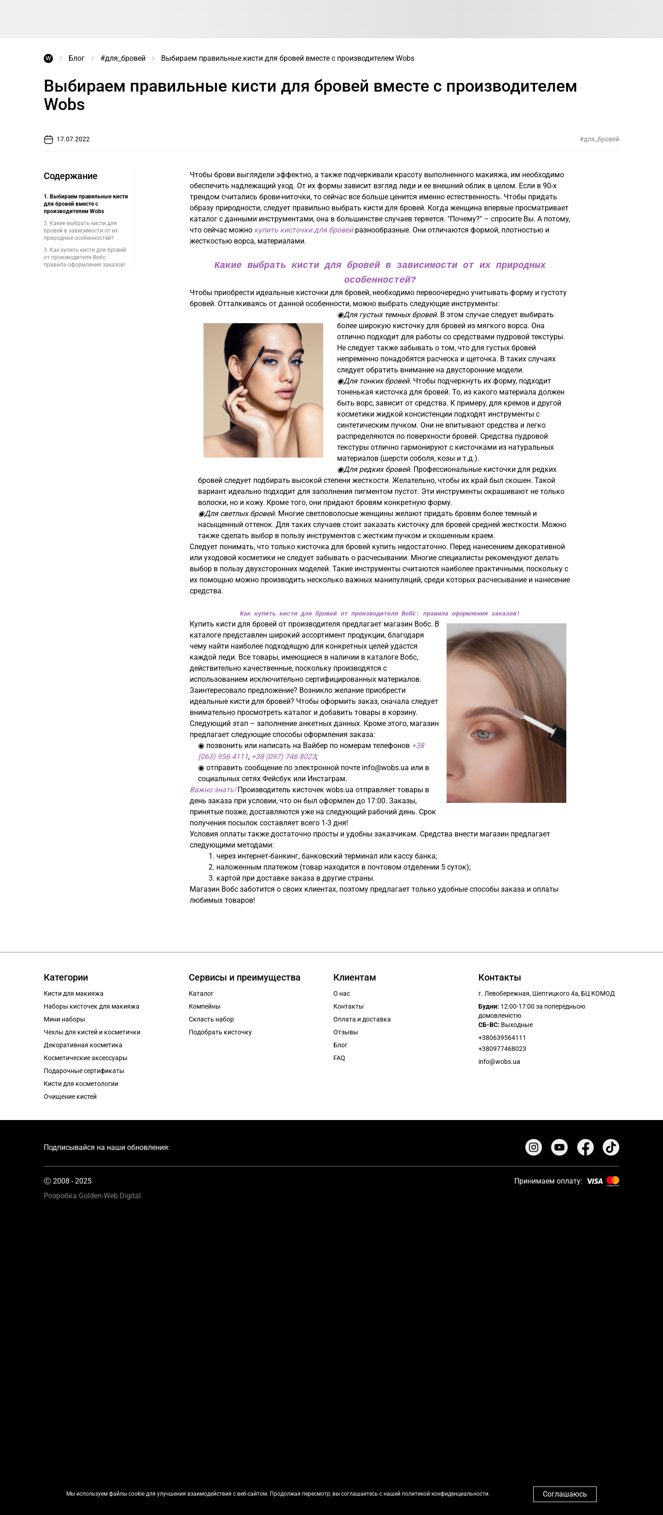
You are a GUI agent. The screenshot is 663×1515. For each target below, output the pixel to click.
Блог (77, 58)
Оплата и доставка (362, 1017)
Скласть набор (211, 1017)
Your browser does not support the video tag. (331, 1353)
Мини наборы (64, 1017)
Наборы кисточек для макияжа (92, 1004)
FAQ (339, 1056)
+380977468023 (502, 1047)
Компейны (205, 1004)
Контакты (348, 1004)
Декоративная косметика (83, 1043)
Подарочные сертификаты (84, 1069)
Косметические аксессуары (86, 1056)
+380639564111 (502, 1035)
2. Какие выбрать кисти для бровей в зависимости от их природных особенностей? (81, 230)
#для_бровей (122, 58)
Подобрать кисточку (220, 1030)
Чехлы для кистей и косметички (92, 1030)
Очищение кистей (70, 1094)
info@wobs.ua (499, 1059)
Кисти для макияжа (74, 991)
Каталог (201, 991)
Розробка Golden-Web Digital (92, 1194)
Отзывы (345, 1030)
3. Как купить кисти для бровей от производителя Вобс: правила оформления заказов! (85, 257)
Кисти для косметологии (81, 1081)
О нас (341, 991)
